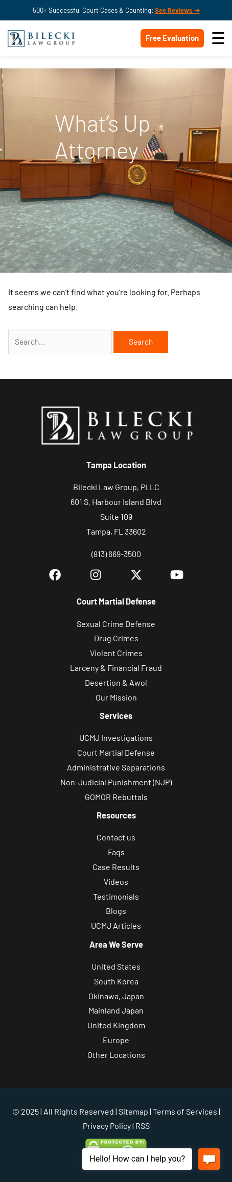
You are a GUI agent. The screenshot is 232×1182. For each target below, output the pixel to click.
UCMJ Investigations (116, 737)
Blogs (116, 910)
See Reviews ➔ (177, 10)
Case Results (116, 867)
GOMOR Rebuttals (116, 797)
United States (116, 966)
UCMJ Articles (116, 925)
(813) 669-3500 (116, 554)
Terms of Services (185, 1111)
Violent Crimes (116, 653)
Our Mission (116, 697)
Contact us (116, 837)
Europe (116, 1040)
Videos (116, 881)
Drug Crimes (116, 638)
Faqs (116, 852)
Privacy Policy (107, 1125)
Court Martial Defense (116, 752)
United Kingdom (116, 1025)
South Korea (116, 981)
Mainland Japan (116, 1010)
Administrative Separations (116, 767)
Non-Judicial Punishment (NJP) (116, 782)
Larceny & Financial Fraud (116, 667)
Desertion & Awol (116, 682)
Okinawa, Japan (116, 996)
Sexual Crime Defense (116, 624)
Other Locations (116, 1054)
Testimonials (116, 896)
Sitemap (133, 1111)
